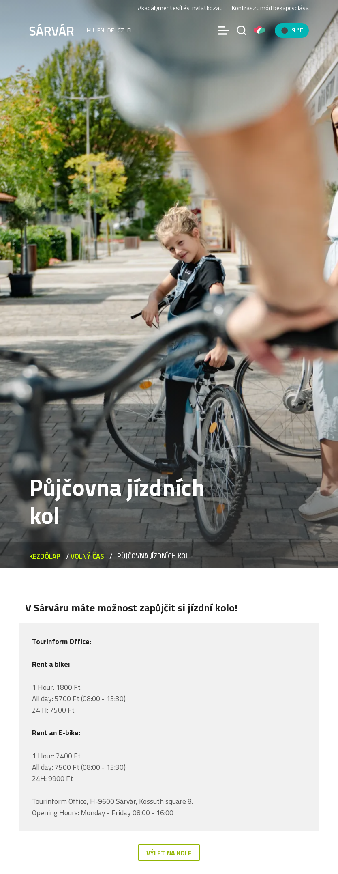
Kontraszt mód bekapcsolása (270, 8)
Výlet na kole (169, 853)
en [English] (100, 30)
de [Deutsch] (110, 30)
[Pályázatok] (259, 30)
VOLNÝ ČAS (87, 556)
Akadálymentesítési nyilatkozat (180, 8)
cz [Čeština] (121, 30)
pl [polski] (130, 30)
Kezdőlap (44, 556)
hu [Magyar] (90, 30)
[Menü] (223, 30)
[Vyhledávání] (241, 30)
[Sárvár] (51, 30)
